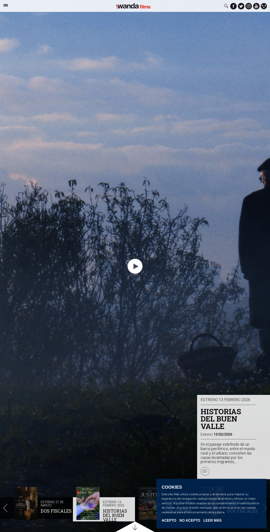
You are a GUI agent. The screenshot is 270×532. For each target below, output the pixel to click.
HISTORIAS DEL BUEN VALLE (115, 515)
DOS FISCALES (56, 511)
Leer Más (212, 520)
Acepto (169, 520)
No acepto (189, 520)
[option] (42, 504)
